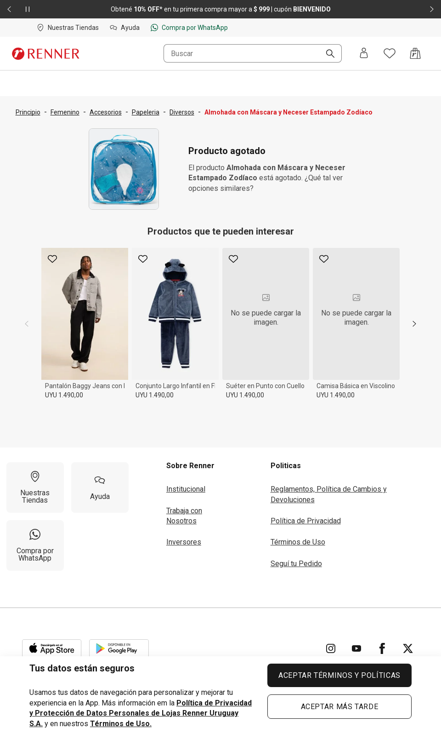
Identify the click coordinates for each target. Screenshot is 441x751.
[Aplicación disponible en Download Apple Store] (52, 648)
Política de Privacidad (306, 520)
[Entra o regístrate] (363, 53)
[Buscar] (326, 54)
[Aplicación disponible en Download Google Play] (119, 648)
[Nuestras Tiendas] (35, 487)
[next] (414, 324)
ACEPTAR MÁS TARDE (340, 706)
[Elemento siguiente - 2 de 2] (432, 9)
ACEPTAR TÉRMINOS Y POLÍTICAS (339, 675)
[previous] (27, 324)
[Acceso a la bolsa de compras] (415, 53)
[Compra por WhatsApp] (35, 545)
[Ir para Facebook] (382, 648)
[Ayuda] (100, 487)
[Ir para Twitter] (408, 648)
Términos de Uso (298, 542)
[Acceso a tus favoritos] (390, 53)
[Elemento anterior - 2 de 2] (9, 9)
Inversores (183, 542)
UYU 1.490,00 (64, 395)
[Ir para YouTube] (356, 648)
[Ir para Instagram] (331, 648)
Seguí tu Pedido (296, 563)
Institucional (185, 489)
